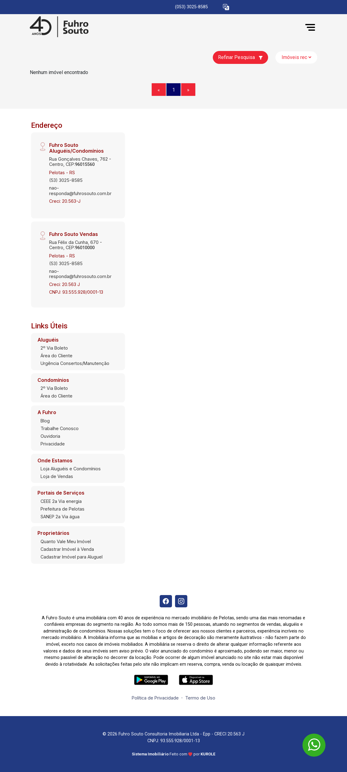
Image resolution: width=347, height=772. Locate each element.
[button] (226, 7)
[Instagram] (181, 601)
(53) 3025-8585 (66, 180)
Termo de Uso (200, 697)
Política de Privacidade (155, 697)
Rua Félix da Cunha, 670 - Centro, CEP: (75, 245)
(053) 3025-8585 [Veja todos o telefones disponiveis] (191, 7)
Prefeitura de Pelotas (62, 508)
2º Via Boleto (54, 348)
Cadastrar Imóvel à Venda (67, 549)
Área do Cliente (56, 355)
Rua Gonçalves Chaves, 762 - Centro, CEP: (80, 161)
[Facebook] (166, 601)
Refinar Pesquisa (240, 57)
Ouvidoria (50, 436)
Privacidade (53, 443)
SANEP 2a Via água (60, 516)
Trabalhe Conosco (60, 428)
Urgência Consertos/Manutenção (75, 363)
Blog (45, 420)
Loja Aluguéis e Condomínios (71, 468)
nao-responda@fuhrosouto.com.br (80, 190)
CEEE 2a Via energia (61, 501)
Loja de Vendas (57, 476)
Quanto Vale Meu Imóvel (66, 541)
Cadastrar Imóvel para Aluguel (72, 556)
